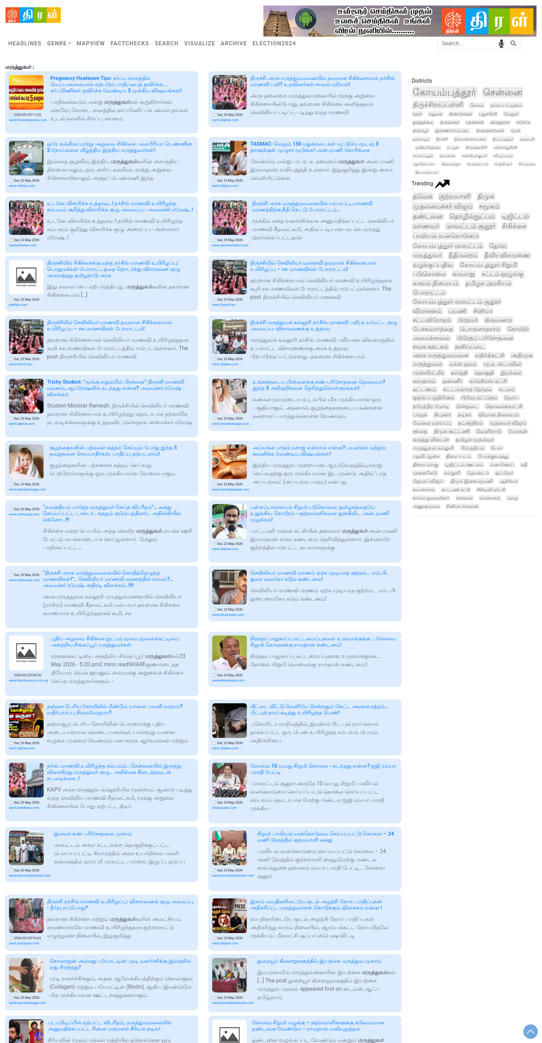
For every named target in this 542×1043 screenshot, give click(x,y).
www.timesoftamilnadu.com (29, 875)
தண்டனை (428, 216)
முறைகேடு (425, 473)
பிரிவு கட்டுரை (479, 398)
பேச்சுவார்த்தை (433, 329)
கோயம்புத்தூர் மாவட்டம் (448, 245)
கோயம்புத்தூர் (444, 92)
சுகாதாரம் (424, 381)
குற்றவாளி (455, 196)
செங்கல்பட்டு (477, 164)
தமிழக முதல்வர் (475, 440)
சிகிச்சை (514, 226)
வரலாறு (463, 273)
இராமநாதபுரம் (426, 172)
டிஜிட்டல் (515, 216)
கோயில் (518, 329)
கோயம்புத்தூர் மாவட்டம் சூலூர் (457, 301)
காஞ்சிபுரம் (503, 164)
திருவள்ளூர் (451, 164)
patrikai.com (18, 305)
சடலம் (506, 389)
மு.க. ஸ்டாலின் (502, 364)
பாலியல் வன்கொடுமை (446, 236)
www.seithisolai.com (24, 514)
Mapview (90, 43)
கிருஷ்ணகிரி (476, 147)
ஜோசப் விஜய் (428, 481)
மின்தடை (467, 406)
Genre (57, 43)
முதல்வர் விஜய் (508, 423)
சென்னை (502, 92)
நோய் (511, 398)
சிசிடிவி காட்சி (491, 489)
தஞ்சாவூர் (421, 139)
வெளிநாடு (489, 431)
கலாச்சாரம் (424, 489)
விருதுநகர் (500, 122)
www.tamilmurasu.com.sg (28, 680)
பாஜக (420, 415)
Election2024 (274, 43)
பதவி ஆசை (426, 456)
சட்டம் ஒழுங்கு (503, 273)
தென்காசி (475, 122)
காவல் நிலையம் (436, 283)
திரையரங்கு (425, 464)
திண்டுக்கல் (460, 114)
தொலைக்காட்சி (504, 406)
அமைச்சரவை (431, 338)
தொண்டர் (478, 473)
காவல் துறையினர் (431, 498)
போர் (497, 448)
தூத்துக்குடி (423, 122)
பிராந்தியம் (472, 448)
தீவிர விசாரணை (507, 255)
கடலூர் (453, 147)
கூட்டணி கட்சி (455, 489)
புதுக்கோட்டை (424, 164)
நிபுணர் (442, 415)
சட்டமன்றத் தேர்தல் (467, 389)
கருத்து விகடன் (431, 440)
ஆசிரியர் (508, 481)
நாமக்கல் (447, 156)
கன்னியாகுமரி (474, 156)
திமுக (485, 196)
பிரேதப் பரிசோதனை (485, 338)
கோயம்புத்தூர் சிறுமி (488, 264)
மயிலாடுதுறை (427, 147)
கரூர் (417, 114)
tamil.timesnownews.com (28, 120)
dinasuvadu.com (224, 807)
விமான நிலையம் (498, 415)
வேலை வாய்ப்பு (432, 423)
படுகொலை (429, 273)
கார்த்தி (459, 372)
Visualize (199, 43)
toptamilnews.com (22, 245)
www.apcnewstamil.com (230, 245)
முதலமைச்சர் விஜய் (443, 206)
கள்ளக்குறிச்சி (505, 147)
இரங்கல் (511, 372)
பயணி (457, 311)
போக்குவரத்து (493, 456)
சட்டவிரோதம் (432, 320)
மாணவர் (426, 226)
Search (167, 43)
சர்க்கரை (464, 498)
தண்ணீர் (452, 381)
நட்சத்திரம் (470, 423)
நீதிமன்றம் (463, 255)
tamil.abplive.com (225, 120)
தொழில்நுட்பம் (472, 216)
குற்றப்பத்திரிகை (433, 397)
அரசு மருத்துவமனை (440, 355)
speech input (501, 43)
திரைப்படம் (458, 456)
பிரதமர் (468, 320)
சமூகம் (489, 206)
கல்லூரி (452, 473)
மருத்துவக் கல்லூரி (433, 448)
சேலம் (477, 105)
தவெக (422, 196)
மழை (512, 498)
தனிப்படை (470, 346)
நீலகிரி (442, 139)
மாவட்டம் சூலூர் (471, 226)
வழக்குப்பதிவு (433, 264)
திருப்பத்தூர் (503, 139)
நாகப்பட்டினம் (506, 105)
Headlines (24, 43)
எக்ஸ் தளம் (463, 364)
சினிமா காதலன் (462, 506)
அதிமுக (522, 355)
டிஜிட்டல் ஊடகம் (464, 464)
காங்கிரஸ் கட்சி (488, 381)
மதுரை (435, 114)
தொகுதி (484, 372)
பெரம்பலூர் (423, 156)
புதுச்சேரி (488, 114)
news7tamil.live (223, 305)
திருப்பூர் (421, 130)
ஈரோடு (523, 122)
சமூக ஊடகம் (430, 346)
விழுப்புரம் (503, 156)
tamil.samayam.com (24, 943)
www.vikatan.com (22, 185)
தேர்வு (498, 245)
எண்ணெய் (502, 464)
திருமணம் (498, 320)
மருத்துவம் (427, 364)
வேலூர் (511, 114)
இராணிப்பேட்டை (452, 130)
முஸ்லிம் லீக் (428, 372)
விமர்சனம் (427, 311)
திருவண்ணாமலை (470, 139)
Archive (234, 43)
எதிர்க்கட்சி (489, 355)
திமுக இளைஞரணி (471, 481)
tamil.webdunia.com (24, 807)
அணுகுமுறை (426, 506)
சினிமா (483, 311)
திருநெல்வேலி (490, 130)
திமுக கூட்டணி (452, 431)
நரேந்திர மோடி (431, 406)
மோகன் (517, 431)
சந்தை (420, 431)
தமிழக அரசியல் (488, 283)
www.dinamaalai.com (228, 614)
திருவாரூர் (449, 122)
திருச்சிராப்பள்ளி (438, 105)
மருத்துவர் (427, 255)
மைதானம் (489, 498)
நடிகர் (464, 415)
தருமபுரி (527, 139)
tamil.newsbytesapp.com (230, 424)
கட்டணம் (425, 389)
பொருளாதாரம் (480, 329)
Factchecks (130, 43)
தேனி (515, 130)
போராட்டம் (429, 292)
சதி (524, 464)
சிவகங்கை (526, 164)
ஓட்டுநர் (504, 473)
